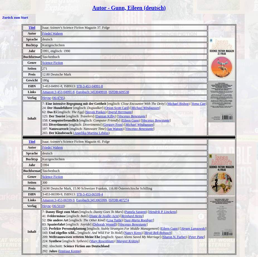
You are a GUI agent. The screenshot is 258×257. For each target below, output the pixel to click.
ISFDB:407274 (118, 200)
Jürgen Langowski (193, 229)
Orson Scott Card (116, 108)
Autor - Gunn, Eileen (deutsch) (129, 8)
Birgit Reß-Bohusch (158, 233)
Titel (32, 28)
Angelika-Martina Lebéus (91, 133)
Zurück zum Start (15, 18)
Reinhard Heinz (131, 216)
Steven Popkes (95, 112)
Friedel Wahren (52, 33)
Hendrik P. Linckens (162, 212)
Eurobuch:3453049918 (91, 92)
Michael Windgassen (145, 108)
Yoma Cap (198, 104)
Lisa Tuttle (114, 220)
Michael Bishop (178, 104)
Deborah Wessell (104, 224)
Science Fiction (52, 63)
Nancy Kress (133, 233)
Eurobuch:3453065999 (91, 200)
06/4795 (58, 98)
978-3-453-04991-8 (90, 86)
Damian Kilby (105, 116)
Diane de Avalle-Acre (103, 216)
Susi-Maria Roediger (139, 220)
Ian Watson (115, 129)
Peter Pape (196, 237)
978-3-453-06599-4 (90, 194)
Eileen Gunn (130, 120)
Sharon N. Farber (174, 237)
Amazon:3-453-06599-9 (58, 200)
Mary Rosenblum (102, 241)
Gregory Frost (112, 125)
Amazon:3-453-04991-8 (58, 92)
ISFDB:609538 (118, 92)
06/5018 (58, 206)
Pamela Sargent (135, 212)
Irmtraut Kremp (69, 251)
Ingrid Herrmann (120, 112)
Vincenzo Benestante (132, 116)
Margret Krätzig (127, 241)
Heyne (46, 98)
